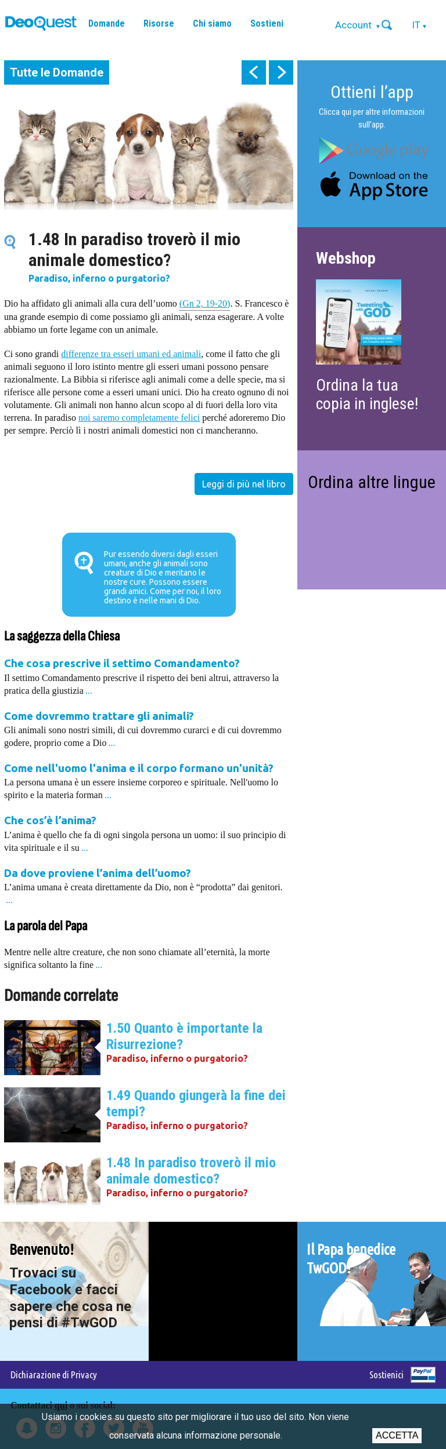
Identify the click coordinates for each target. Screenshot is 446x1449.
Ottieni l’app (371, 92)
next (281, 72)
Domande (106, 23)
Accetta (397, 1435)
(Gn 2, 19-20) (205, 302)
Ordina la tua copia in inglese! (367, 394)
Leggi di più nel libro (244, 484)
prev (254, 72)
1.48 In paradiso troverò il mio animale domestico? (191, 1171)
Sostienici (386, 1374)
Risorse (158, 23)
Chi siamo (212, 23)
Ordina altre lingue (372, 482)
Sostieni (266, 23)
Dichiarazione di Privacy (53, 1374)
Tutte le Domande (56, 72)
